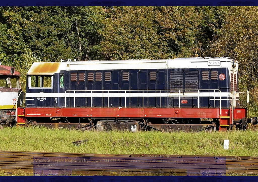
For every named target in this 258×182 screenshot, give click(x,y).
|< (38, 172)
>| (220, 172)
